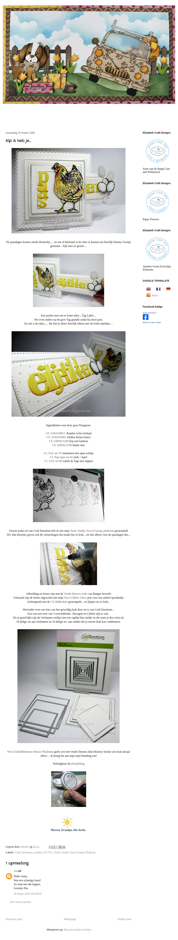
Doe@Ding (77, 763)
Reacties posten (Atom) (77, 929)
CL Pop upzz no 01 (61, 457)
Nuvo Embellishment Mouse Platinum (30, 751)
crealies (38, 852)
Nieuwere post (14, 919)
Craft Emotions (23, 852)
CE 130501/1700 (62, 445)
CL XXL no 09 (53, 461)
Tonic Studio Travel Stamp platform (92, 530)
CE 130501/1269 (59, 441)
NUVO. (48, 852)
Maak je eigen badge (152, 322)
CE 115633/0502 (56, 437)
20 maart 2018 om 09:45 (28, 893)
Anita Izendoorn (149, 313)
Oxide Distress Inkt (75, 593)
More (155, 295)
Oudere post (124, 919)
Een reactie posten (20, 901)
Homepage (70, 919)
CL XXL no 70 (52, 453)
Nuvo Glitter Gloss (75, 597)
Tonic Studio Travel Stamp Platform (74, 852)
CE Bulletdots (59, 601)
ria (15, 870)
